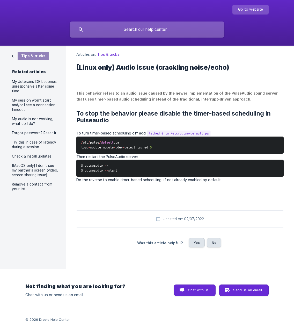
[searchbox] (147, 30)
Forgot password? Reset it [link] (34, 133)
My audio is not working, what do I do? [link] (32, 121)
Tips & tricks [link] (108, 54)
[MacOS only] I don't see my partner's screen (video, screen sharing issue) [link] (35, 170)
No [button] (214, 242)
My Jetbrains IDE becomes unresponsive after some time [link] (34, 86)
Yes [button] (197, 242)
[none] (250, 10)
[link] (30, 55)
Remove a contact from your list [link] (32, 186)
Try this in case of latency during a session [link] (34, 144)
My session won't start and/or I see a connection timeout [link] (33, 105)
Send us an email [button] (247, 290)
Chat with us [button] (198, 290)
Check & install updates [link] (32, 156)
